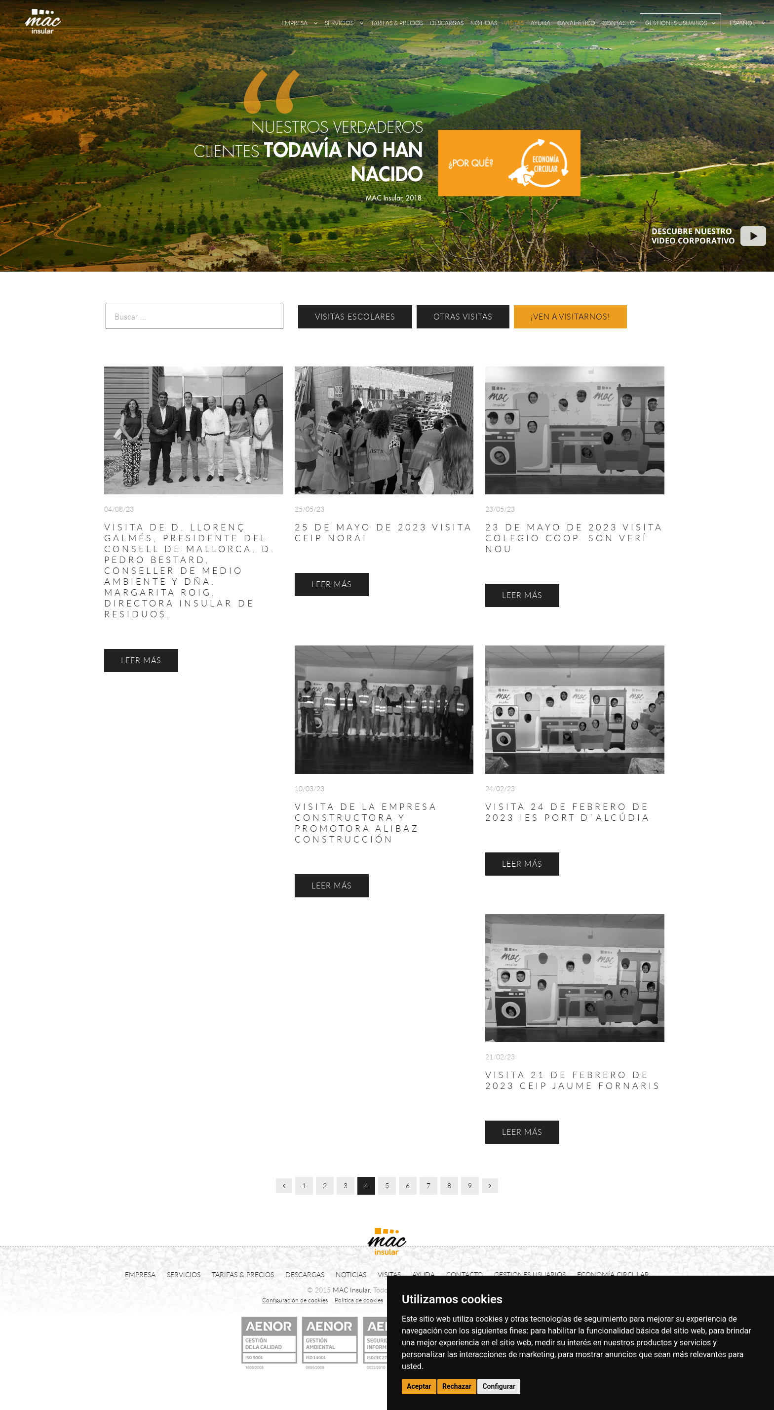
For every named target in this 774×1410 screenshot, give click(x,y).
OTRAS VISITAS (463, 316)
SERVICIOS (344, 23)
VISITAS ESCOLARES (355, 316)
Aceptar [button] (419, 1386)
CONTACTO (618, 23)
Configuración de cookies (295, 1300)
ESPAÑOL (748, 23)
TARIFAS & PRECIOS (397, 23)
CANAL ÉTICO (576, 23)
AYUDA (540, 23)
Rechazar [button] (456, 1386)
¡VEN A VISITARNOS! (570, 316)
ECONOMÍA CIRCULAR (613, 1274)
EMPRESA (299, 23)
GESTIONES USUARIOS (680, 23)
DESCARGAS (447, 23)
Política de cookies (359, 1300)
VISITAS (514, 23)
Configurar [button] (498, 1386)
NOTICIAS (483, 23)
